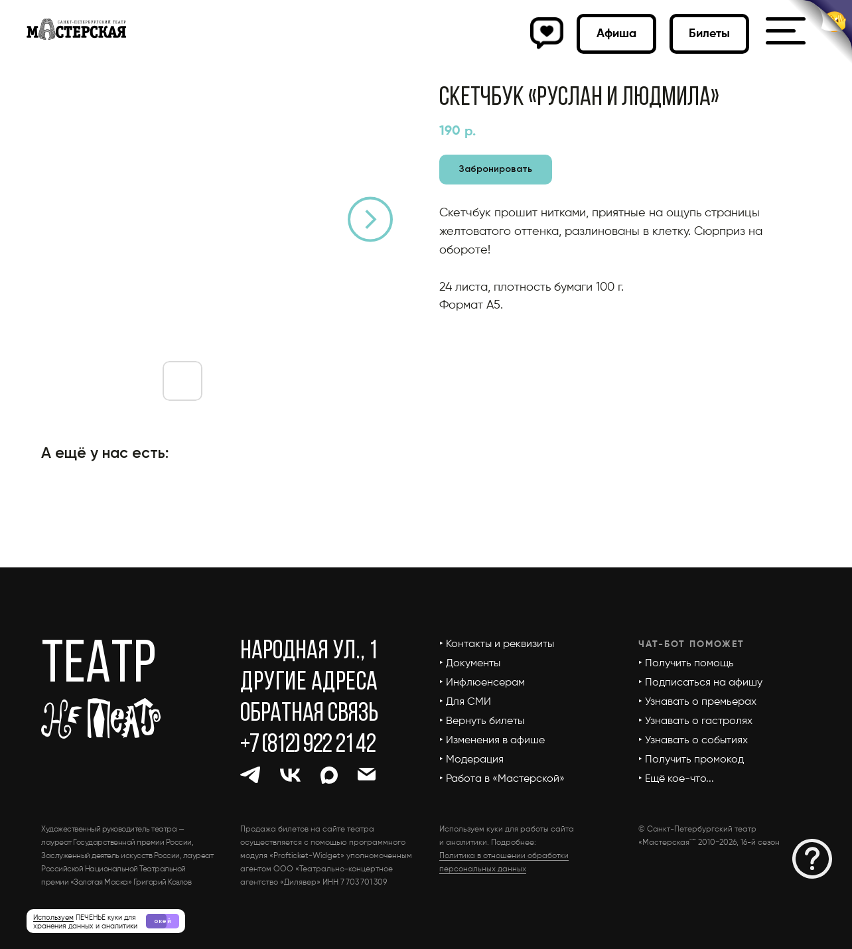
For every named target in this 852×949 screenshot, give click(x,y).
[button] (812, 859)
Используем (53, 917)
